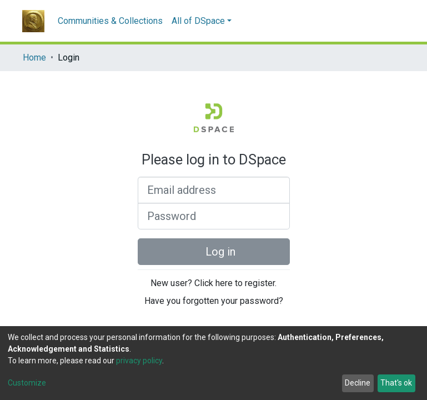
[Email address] (214, 190)
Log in (213, 251)
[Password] (214, 216)
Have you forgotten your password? (213, 301)
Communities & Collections (110, 21)
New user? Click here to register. (213, 283)
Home (34, 57)
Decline (357, 382)
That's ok (396, 382)
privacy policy (139, 360)
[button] (396, 21)
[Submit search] (379, 21)
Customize (27, 382)
